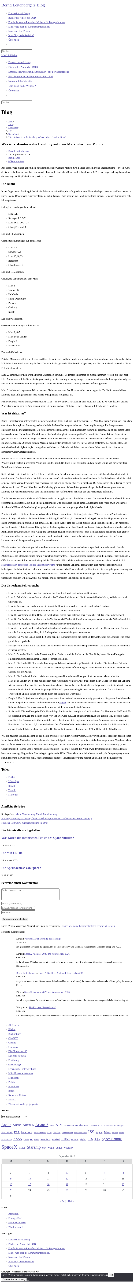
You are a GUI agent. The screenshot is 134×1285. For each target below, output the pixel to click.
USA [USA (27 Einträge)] (44, 1150)
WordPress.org (15, 1229)
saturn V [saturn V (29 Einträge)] (75, 1141)
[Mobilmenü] (9, 55)
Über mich (14, 90)
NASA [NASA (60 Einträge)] (17, 1141)
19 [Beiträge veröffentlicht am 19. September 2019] (67, 1186)
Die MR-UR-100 (12, 853)
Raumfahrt (14, 158)
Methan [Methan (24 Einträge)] (115, 1135)
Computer (13, 1049)
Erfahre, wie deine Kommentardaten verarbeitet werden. (87, 928)
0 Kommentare (16, 161)
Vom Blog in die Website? (22, 85)
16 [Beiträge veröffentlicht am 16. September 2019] (11, 1186)
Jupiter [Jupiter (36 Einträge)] (99, 1134)
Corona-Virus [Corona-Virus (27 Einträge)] (110, 1127)
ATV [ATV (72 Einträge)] (59, 1127)
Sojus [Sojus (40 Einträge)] (97, 1141)
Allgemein (13, 1027)
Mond (39, 814)
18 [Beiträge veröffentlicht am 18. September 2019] (48, 1186)
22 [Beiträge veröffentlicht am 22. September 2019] (123, 1186)
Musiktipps (13, 1080)
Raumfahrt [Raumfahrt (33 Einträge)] (45, 1141)
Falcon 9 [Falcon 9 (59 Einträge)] (26, 1134)
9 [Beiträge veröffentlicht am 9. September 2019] (11, 1180)
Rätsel (11, 1093)
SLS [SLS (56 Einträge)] (90, 1141)
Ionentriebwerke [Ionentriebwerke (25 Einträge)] (80, 1135)
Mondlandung (50, 814)
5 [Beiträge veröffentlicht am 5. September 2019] (67, 1175)
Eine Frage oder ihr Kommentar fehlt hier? (30, 76)
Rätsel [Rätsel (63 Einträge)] (65, 1141)
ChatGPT (13, 1040)
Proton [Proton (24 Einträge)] (36, 1142)
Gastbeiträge (14, 1066)
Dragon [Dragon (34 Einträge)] (120, 1127)
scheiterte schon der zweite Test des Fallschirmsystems (28, 565)
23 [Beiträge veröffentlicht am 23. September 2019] (11, 1192)
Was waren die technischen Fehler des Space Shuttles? (37, 838)
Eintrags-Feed (15, 1220)
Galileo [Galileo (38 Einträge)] (57, 1134)
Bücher (11, 1031)
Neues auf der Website (20, 81)
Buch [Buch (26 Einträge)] (86, 1127)
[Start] (10, 121)
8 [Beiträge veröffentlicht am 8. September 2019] (123, 1175)
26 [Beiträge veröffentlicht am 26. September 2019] (67, 1192)
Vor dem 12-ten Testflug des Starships (42, 941)
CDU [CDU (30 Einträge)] (100, 1127)
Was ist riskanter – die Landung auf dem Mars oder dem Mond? (37, 137)
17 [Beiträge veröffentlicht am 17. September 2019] (29, 1186)
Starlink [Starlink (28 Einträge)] (22, 1150)
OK (111, 1277)
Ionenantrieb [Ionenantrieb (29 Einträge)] (67, 1134)
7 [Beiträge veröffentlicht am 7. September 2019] (104, 1175)
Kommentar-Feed (16, 1224)
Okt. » (71, 1203)
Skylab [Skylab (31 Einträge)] (83, 1141)
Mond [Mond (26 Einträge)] (121, 1135)
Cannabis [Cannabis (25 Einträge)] (93, 1127)
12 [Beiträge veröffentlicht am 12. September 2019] (67, 1180)
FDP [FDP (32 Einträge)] (49, 1134)
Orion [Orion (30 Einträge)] (26, 1141)
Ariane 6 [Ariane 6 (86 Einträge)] (42, 1127)
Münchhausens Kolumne (20, 1075)
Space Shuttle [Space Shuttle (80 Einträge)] (112, 1141)
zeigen (62, 702)
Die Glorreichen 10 (17, 1053)
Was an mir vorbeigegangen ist (23, 1106)
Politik (11, 1084)
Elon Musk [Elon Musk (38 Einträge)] (7, 1134)
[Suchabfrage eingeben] (16, 51)
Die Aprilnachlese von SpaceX (21, 868)
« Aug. (63, 1203)
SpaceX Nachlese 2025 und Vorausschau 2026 (47, 956)
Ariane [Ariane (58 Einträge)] (17, 1127)
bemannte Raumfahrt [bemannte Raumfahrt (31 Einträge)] (73, 1127)
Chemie (12, 1044)
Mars (18, 814)
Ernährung (13, 1062)
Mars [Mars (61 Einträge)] (107, 1134)
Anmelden (13, 1216)
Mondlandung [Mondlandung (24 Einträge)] (6, 1142)
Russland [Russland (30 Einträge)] (56, 1141)
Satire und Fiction (17, 1097)
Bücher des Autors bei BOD (23, 67)
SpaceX (12, 1101)
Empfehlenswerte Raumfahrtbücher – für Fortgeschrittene (38, 71)
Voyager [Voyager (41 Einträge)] (68, 1149)
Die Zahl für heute (17, 1058)
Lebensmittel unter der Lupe (22, 1071)
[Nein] (28, 1282)
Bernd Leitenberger (18, 151)
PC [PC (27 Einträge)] (31, 1141)
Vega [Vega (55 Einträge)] (51, 1149)
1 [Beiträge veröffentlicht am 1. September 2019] (123, 1169)
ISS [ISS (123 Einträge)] (91, 1134)
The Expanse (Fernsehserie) (42, 1009)
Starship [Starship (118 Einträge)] (34, 1149)
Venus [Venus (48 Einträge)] (58, 1149)
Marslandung (28, 814)
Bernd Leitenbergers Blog (23, 5)
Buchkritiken (14, 1036)
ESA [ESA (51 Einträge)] (17, 1134)
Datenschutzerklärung (19, 62)
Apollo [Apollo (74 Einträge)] (6, 1127)
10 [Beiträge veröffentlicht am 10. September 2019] (29, 1180)
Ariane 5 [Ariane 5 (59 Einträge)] (28, 1127)
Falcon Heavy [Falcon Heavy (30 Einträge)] (40, 1134)
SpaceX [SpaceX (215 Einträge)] (9, 1149)
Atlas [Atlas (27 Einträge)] (52, 1127)
